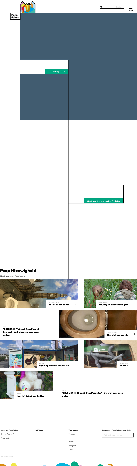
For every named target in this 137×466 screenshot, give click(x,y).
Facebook (71, 438)
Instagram (72, 446)
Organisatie (5, 438)
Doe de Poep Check (57, 71)
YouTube (71, 434)
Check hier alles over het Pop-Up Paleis (103, 201)
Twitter (70, 442)
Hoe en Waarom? (7, 434)
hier (7, 276)
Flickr (70, 449)
